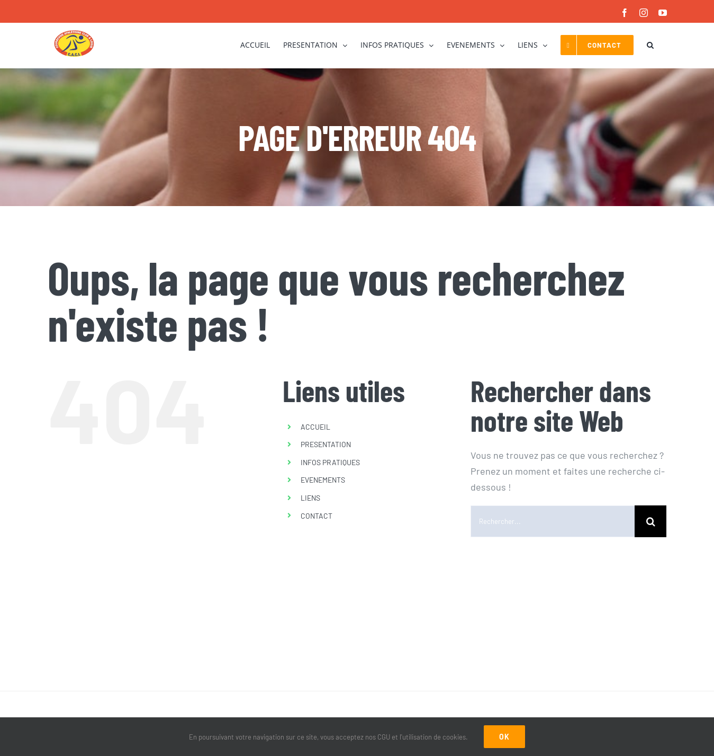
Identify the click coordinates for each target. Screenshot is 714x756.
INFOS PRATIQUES (330, 462)
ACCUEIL (315, 426)
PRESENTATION (326, 444)
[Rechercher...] (553, 521)
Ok (504, 736)
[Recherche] (650, 521)
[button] (650, 45)
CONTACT (316, 515)
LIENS (310, 497)
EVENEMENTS (323, 479)
